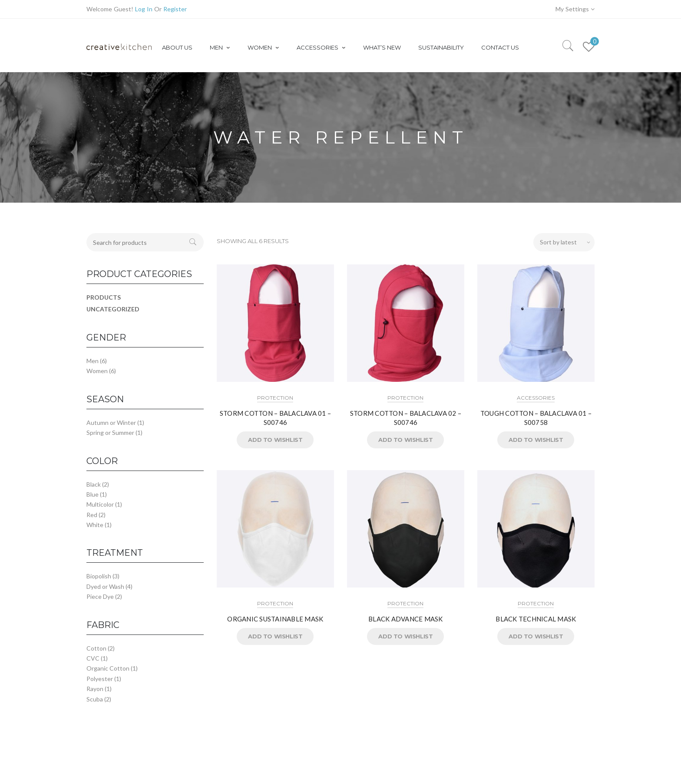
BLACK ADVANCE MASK (405, 619)
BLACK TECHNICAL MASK (536, 619)
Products (103, 297)
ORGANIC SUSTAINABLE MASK (275, 619)
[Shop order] (564, 242)
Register (175, 9)
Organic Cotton (107, 668)
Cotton (96, 648)
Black (93, 484)
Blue (92, 494)
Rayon (94, 688)
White (94, 524)
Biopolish (98, 576)
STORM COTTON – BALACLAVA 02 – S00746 (405, 417)
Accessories (536, 397)
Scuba (94, 699)
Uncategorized (112, 309)
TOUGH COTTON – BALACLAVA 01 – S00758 (536, 417)
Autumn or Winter (111, 422)
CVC (92, 658)
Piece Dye (100, 596)
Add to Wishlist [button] (275, 439)
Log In (143, 9)
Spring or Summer (110, 432)
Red (91, 514)
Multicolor (100, 504)
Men (92, 360)
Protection (275, 397)
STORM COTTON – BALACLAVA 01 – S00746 (275, 417)
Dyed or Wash (105, 586)
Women (97, 370)
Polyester (99, 678)
